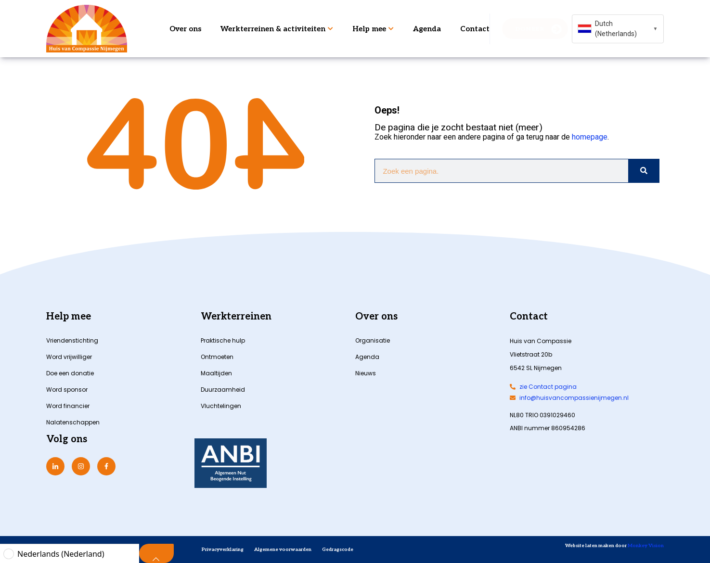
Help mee (373, 29)
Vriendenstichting (72, 340)
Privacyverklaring (223, 549)
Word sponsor (67, 389)
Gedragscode (337, 549)
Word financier (68, 406)
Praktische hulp (223, 340)
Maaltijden (216, 373)
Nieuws (365, 373)
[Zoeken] (643, 170)
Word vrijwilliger (69, 357)
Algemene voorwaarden (282, 549)
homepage (589, 136)
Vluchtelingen (221, 406)
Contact (475, 29)
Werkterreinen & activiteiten (276, 29)
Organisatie (372, 340)
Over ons (185, 29)
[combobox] (618, 28)
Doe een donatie (70, 373)
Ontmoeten (217, 357)
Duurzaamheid (223, 389)
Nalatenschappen (73, 422)
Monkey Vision (645, 546)
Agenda (427, 29)
